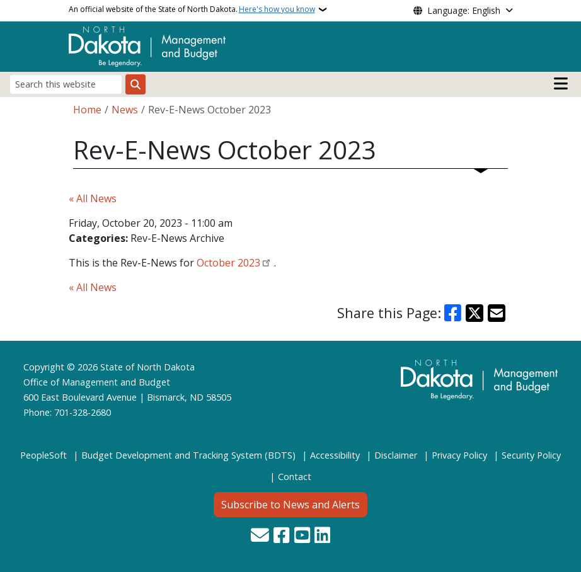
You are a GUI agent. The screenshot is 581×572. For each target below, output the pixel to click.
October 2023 (228, 263)
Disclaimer (395, 455)
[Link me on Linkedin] (322, 536)
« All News (93, 198)
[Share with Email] (496, 313)
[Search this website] (65, 84)
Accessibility (335, 455)
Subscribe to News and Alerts (290, 505)
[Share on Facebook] (453, 313)
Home (87, 110)
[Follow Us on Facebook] (281, 536)
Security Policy (531, 455)
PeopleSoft (43, 455)
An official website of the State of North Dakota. (192, 9)
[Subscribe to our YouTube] (302, 536)
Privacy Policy (459, 455)
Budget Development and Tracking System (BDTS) (188, 455)
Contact (294, 477)
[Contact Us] (260, 536)
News (125, 110)
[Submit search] (135, 84)
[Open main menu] (561, 84)
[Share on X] (474, 313)
